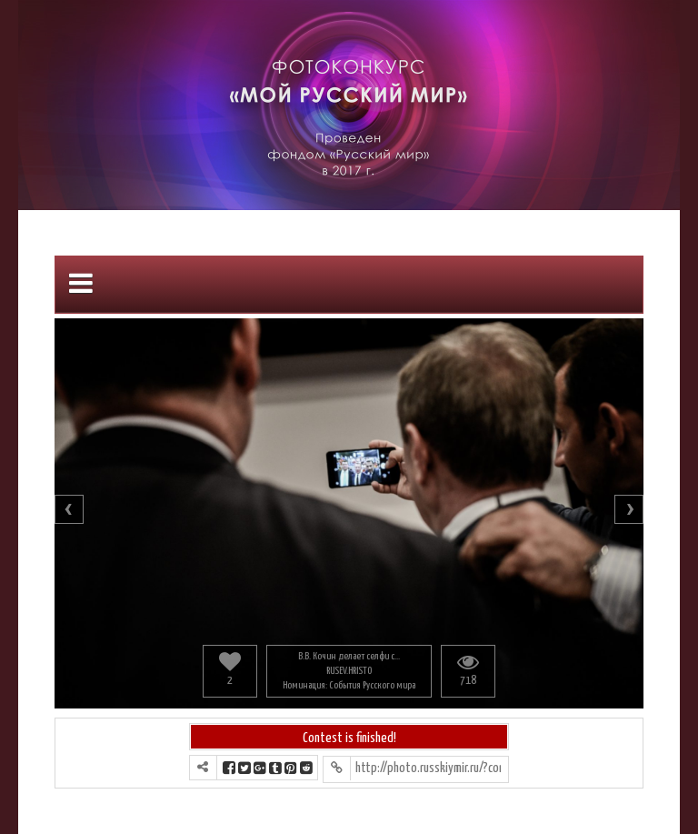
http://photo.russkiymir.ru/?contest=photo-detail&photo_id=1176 (428, 768)
